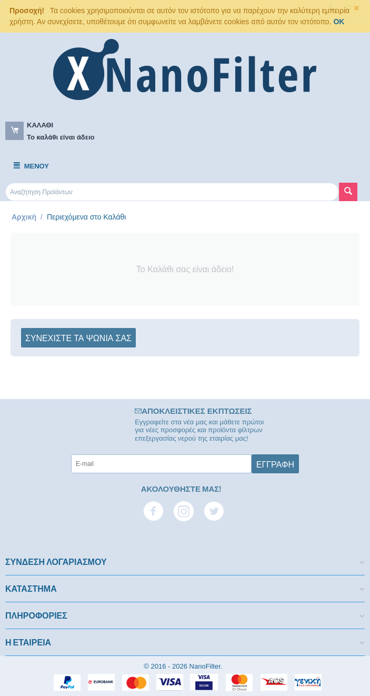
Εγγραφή (275, 464)
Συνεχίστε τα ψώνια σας (78, 337)
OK (338, 21)
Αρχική (24, 217)
